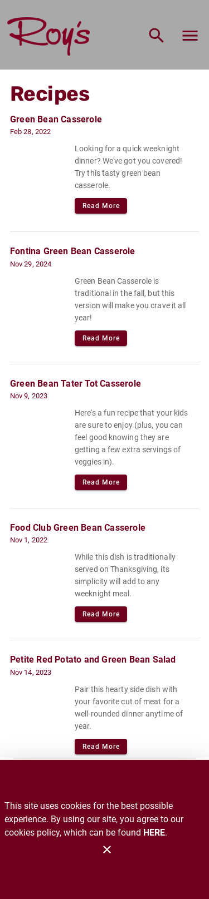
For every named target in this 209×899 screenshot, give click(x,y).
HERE (154, 832)
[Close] (107, 849)
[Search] (156, 35)
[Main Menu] (190, 35)
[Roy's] (52, 35)
